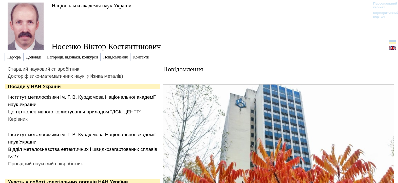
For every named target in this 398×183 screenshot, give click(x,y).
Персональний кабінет (382, 5)
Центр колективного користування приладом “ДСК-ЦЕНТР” (74, 111)
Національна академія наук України (91, 5)
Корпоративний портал (382, 14)
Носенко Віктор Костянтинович (106, 46)
